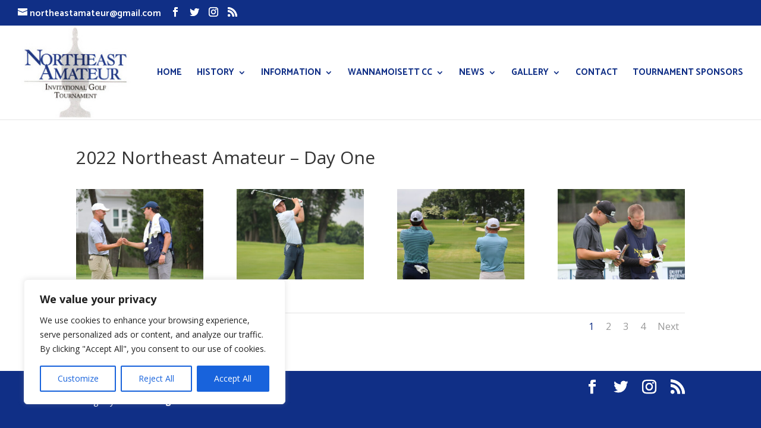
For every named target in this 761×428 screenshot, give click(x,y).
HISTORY (215, 74)
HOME (169, 74)
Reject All (156, 378)
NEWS (472, 74)
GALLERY (530, 74)
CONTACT (597, 74)
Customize (78, 378)
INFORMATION (291, 74)
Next (668, 326)
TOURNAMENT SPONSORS (688, 74)
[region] (154, 341)
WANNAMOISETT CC (390, 74)
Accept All (232, 378)
